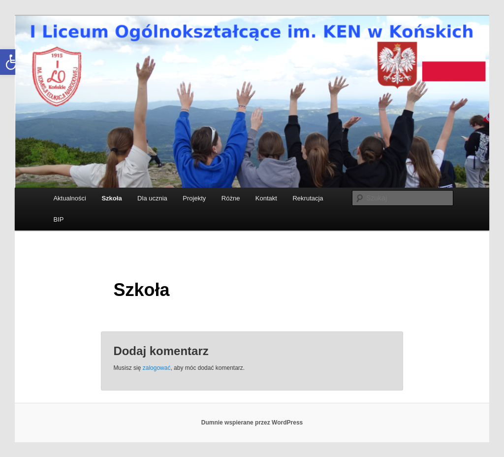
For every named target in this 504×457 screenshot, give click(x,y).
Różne (230, 198)
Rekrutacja (307, 198)
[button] (13, 62)
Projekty (194, 198)
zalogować (157, 367)
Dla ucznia (152, 198)
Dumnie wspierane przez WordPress (252, 422)
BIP (58, 219)
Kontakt (266, 198)
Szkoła (111, 198)
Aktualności (69, 198)
